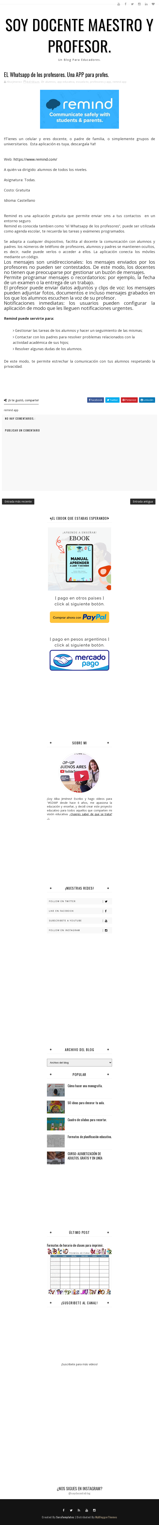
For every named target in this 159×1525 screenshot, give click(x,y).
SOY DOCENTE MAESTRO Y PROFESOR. (79, 35)
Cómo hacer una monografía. (85, 1085)
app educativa (65, 81)
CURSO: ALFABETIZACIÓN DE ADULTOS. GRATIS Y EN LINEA (85, 1155)
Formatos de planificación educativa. (90, 1136)
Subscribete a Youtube (80, 920)
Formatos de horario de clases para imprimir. (75, 1245)
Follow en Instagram (80, 930)
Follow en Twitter (80, 901)
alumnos (50, 81)
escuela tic (82, 81)
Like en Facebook (80, 911)
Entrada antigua (143, 501)
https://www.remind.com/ (35, 159)
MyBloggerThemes (106, 1517)
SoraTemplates (65, 1517)
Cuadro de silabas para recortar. (87, 1119)
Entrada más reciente (18, 501)
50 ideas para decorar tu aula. (86, 1102)
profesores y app (100, 81)
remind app (119, 81)
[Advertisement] (103, 706)
